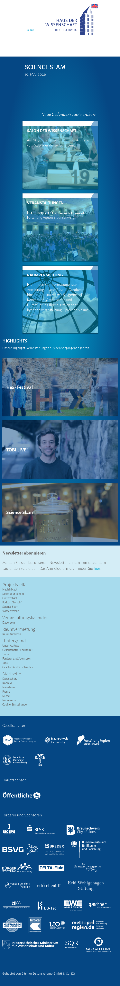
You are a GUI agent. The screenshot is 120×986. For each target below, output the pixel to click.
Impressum (9, 700)
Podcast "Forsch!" (12, 602)
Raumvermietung (18, 630)
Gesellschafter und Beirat (17, 650)
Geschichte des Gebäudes (17, 667)
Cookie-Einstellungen (15, 704)
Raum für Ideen (11, 634)
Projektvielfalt (15, 585)
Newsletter (9, 687)
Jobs (5, 663)
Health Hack (9, 589)
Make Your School (13, 594)
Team (5, 654)
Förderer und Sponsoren (16, 658)
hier (97, 568)
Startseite (11, 674)
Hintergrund (14, 641)
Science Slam (10, 607)
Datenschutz (9, 679)
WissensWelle (10, 611)
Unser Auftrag (10, 646)
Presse (6, 691)
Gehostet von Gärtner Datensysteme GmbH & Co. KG (38, 973)
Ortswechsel (9, 598)
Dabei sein (8, 622)
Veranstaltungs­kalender (25, 618)
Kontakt (7, 683)
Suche (6, 696)
